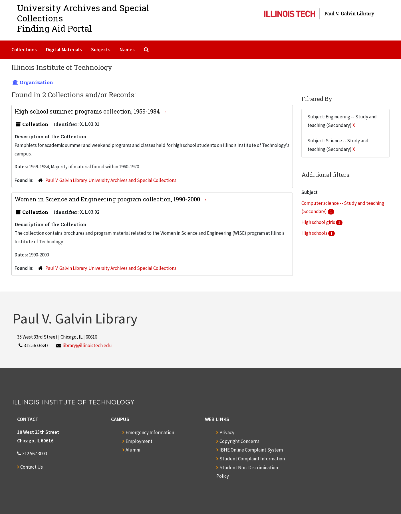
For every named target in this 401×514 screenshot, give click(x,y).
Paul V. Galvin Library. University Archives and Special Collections (110, 180)
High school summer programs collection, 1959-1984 (88, 111)
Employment (139, 441)
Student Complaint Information (252, 459)
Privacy (226, 432)
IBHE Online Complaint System (251, 450)
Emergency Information (150, 432)
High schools (314, 233)
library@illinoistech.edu (87, 345)
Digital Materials (64, 49)
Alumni (133, 450)
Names (127, 49)
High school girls (318, 222)
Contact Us (31, 467)
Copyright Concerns (239, 441)
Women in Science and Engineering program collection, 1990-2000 (108, 199)
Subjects (100, 49)
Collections (24, 49)
